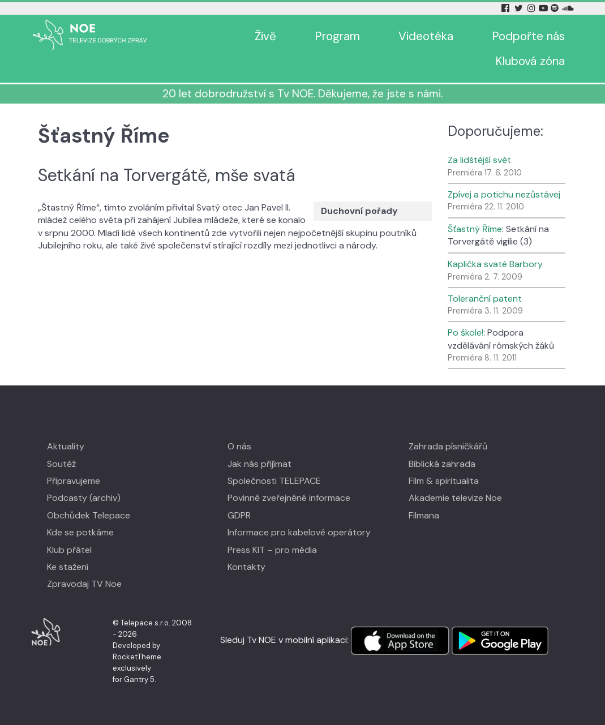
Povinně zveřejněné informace (289, 498)
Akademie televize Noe (455, 498)
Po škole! (465, 332)
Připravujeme (73, 481)
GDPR (239, 515)
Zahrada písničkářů (448, 446)
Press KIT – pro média (272, 550)
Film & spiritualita (444, 481)
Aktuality (65, 446)
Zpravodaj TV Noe (84, 584)
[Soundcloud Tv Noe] (567, 8)
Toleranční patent (485, 298)
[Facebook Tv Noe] (506, 8)
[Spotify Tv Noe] (555, 8)
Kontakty (246, 567)
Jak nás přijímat (259, 464)
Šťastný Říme (475, 229)
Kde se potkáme (80, 532)
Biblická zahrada (442, 464)
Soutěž (61, 464)
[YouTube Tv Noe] (544, 8)
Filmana (424, 515)
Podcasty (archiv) (84, 498)
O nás (239, 446)
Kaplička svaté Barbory (495, 264)
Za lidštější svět (479, 160)
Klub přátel (69, 550)
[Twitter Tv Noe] (519, 8)
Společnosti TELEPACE (274, 481)
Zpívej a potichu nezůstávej (504, 194)
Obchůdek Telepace (88, 515)
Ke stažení (67, 567)
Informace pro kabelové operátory (299, 532)
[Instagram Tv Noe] (532, 8)
